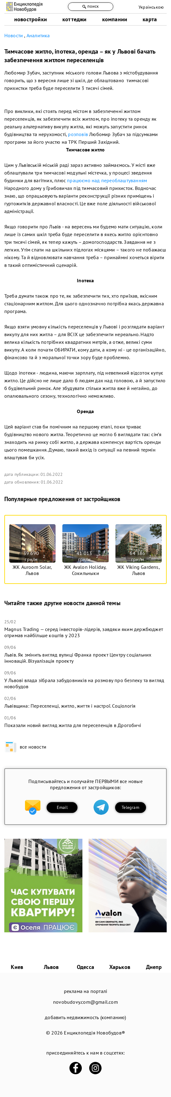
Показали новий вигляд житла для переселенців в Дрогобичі (72, 725)
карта (150, 19)
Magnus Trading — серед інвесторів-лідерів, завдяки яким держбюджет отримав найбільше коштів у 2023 (83, 632)
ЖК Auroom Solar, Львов (32, 570)
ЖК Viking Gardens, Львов (138, 570)
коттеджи (74, 19)
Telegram (130, 807)
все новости (25, 747)
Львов (51, 966)
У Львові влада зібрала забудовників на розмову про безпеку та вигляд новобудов (84, 683)
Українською (151, 7)
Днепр (154, 966)
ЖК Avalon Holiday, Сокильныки (85, 570)
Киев (17, 966)
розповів (78, 134)
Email (62, 807)
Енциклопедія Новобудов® (94, 1033)
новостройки (30, 19)
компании (114, 19)
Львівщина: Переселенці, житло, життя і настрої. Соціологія (70, 706)
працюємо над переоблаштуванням (107, 180)
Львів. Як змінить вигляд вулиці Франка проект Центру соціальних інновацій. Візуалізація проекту (78, 658)
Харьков (119, 966)
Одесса (85, 966)
